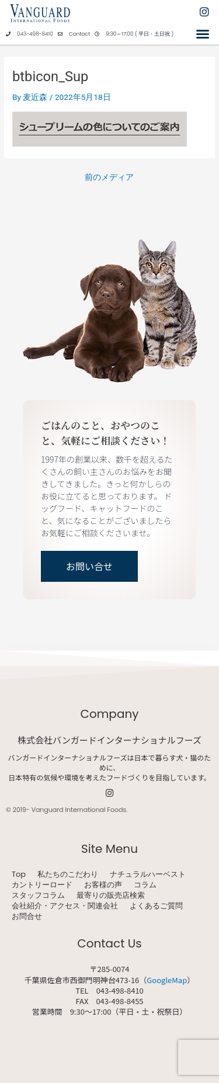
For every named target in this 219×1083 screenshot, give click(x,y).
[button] (202, 33)
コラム (145, 885)
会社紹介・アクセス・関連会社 (65, 906)
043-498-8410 (35, 33)
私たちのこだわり (67, 874)
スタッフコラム (38, 895)
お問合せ (27, 916)
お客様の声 (103, 885)
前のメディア (109, 177)
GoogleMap (167, 979)
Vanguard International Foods (79, 809)
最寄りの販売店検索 (111, 895)
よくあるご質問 (156, 906)
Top (19, 874)
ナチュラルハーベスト (148, 874)
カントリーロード (42, 885)
